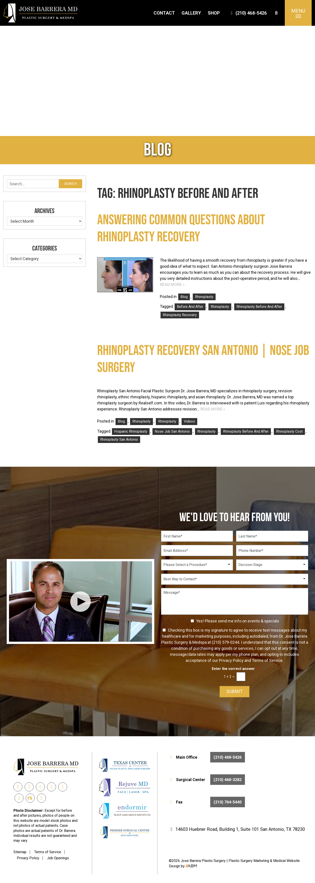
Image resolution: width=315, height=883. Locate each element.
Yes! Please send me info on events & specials (237, 621)
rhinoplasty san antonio (119, 439)
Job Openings (58, 858)
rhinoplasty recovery (180, 315)
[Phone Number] (272, 550)
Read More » (172, 284)
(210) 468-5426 (248, 13)
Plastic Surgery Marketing (249, 861)
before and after (190, 306)
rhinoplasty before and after (259, 306)
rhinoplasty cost (289, 431)
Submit (234, 691)
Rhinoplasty (204, 297)
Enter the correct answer (234, 669)
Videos (189, 421)
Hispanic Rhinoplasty (130, 431)
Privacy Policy (28, 858)
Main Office (207, 757)
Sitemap (19, 852)
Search (70, 184)
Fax (207, 802)
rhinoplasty (220, 306)
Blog (184, 297)
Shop (214, 13)
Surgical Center (207, 779)
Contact (164, 13)
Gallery (191, 13)
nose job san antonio (172, 431)
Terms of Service (47, 852)
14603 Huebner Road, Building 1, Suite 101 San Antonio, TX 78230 (237, 829)
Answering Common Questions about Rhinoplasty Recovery (181, 229)
